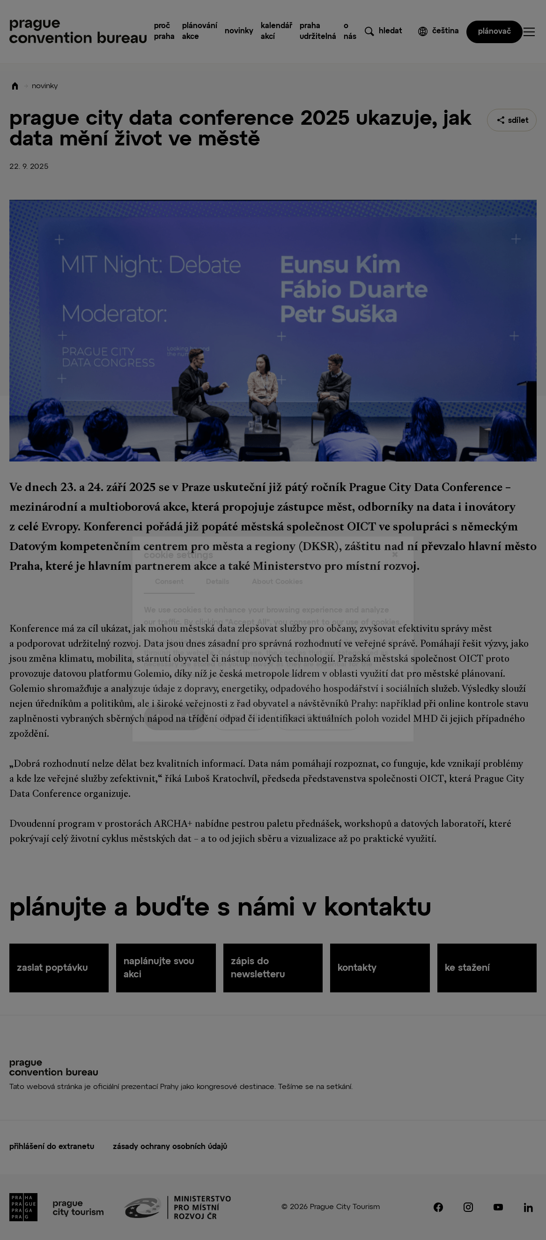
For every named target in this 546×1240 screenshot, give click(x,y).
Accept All (174, 699)
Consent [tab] (169, 562)
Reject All (240, 699)
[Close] (394, 536)
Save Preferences (319, 699)
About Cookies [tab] (277, 562)
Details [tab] (217, 562)
